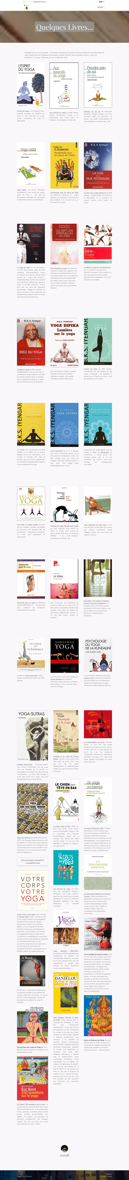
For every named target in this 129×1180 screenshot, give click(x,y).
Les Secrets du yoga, (62, 889)
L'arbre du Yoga (90, 369)
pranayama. (105, 452)
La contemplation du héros (94, 742)
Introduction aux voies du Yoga (29, 1047)
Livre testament (56, 451)
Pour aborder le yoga (58, 268)
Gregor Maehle (56, 679)
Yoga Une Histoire (23, 838)
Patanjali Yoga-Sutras (24, 765)
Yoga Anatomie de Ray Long (95, 525)
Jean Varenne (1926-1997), (66, 951)
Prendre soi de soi (92, 111)
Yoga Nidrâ (21, 190)
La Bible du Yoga (23, 370)
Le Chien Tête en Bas (61, 826)
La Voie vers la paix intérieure (95, 193)
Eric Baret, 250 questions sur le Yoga (31, 1104)
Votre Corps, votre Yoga (26, 914)
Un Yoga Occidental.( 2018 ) (94, 828)
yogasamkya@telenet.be (39, 1)
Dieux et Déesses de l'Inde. (94, 1040)
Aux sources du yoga (58, 113)
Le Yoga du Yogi (23, 268)
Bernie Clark (24, 917)
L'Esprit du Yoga (23, 111)
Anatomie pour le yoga (26, 603)
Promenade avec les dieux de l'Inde (64, 192)
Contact (19, 1174)
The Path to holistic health (27, 525)
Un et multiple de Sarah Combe (96, 954)
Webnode (28, 1176)
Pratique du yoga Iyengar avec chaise (64, 526)
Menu (100, 7)
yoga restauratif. (31, 676)
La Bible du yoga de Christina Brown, (97, 267)
